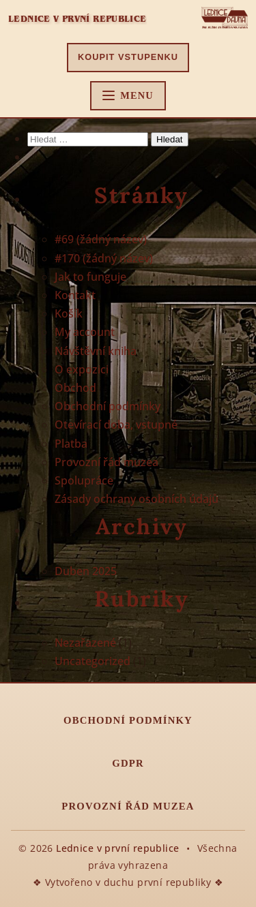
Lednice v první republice (77, 19)
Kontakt (75, 295)
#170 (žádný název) (104, 258)
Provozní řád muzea (106, 462)
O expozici (82, 369)
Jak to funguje (90, 276)
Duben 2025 (86, 571)
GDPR (127, 763)
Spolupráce (84, 480)
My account (85, 331)
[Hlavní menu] (128, 95)
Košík (69, 313)
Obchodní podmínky (107, 406)
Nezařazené (85, 642)
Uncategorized (92, 661)
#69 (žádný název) (101, 239)
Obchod (75, 387)
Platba (71, 443)
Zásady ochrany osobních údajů (136, 498)
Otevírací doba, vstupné (116, 424)
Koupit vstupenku (128, 57)
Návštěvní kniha (96, 350)
